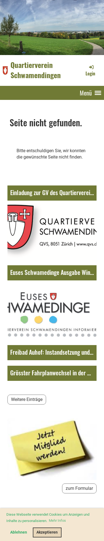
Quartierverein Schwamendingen (35, 70)
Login (90, 70)
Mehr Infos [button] (57, 520)
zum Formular (79, 488)
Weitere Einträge (26, 399)
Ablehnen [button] (18, 532)
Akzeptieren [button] (47, 532)
